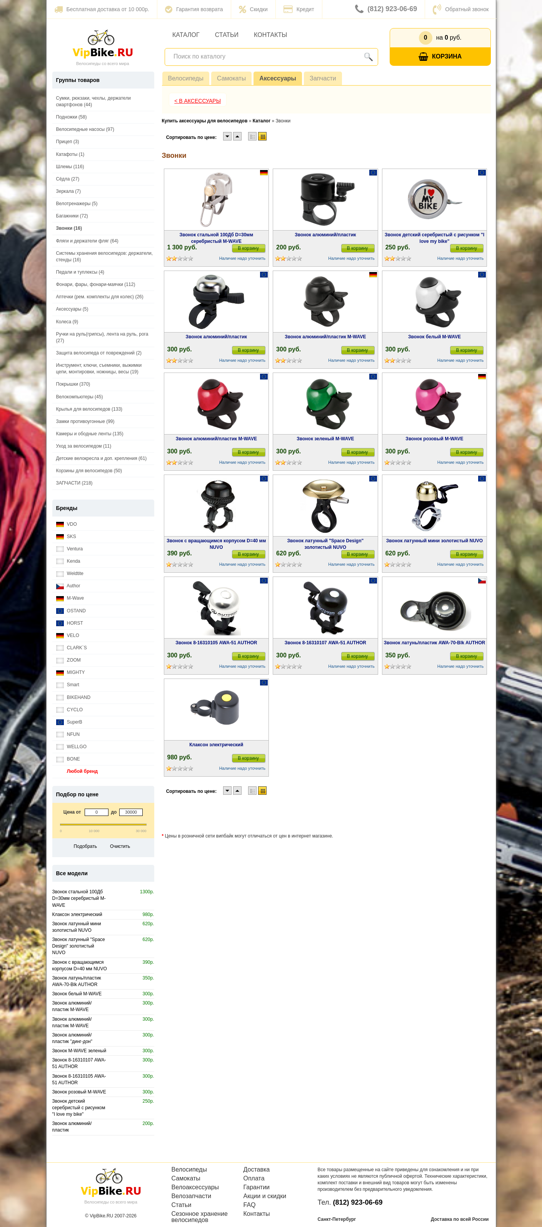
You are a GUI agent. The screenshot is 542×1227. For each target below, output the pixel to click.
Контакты (270, 35)
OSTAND (71, 611)
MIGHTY (70, 672)
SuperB (69, 722)
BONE (68, 759)
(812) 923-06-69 (386, 9)
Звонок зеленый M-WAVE (325, 438)
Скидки (253, 9)
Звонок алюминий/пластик (325, 234)
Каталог (186, 35)
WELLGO (71, 747)
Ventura (69, 549)
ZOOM (68, 660)
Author (68, 586)
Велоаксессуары (195, 1187)
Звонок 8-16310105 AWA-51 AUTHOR (216, 642)
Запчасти (323, 78)
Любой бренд (77, 771)
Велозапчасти (192, 1196)
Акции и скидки (265, 1196)
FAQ (249, 1205)
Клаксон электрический (216, 744)
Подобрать (85, 846)
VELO (67, 636)
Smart (67, 685)
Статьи (226, 35)
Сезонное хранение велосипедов (200, 1217)
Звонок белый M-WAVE (434, 336)
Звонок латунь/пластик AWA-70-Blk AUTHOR (434, 642)
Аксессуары (277, 78)
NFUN (68, 734)
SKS (66, 537)
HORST (69, 623)
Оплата (254, 1178)
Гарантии (256, 1187)
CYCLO (69, 710)
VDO (66, 524)
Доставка (256, 1170)
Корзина (440, 56)
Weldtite (69, 574)
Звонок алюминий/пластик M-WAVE (325, 336)
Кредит (299, 9)
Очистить (120, 846)
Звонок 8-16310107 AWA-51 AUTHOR (325, 642)
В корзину (248, 248)
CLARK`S (71, 648)
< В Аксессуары (197, 101)
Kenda (68, 561)
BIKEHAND (73, 697)
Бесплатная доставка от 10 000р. (101, 9)
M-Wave (70, 598)
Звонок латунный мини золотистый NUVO (434, 540)
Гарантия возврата (194, 9)
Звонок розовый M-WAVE (434, 438)
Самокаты (231, 78)
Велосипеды (185, 78)
